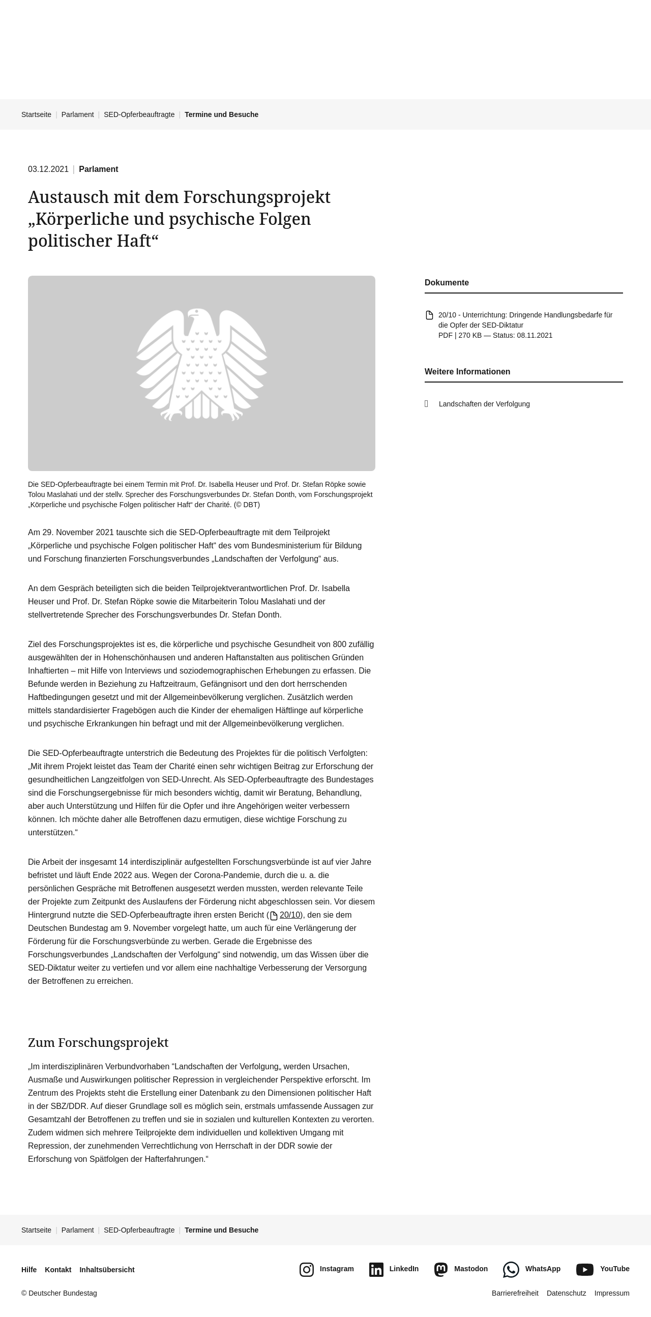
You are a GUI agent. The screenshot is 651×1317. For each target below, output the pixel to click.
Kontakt (58, 1270)
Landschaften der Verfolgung (484, 404)
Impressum (612, 1293)
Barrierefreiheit (515, 1293)
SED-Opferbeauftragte (139, 114)
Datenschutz (566, 1293)
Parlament (78, 114)
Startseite (36, 114)
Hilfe (29, 1270)
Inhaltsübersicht (106, 1270)
